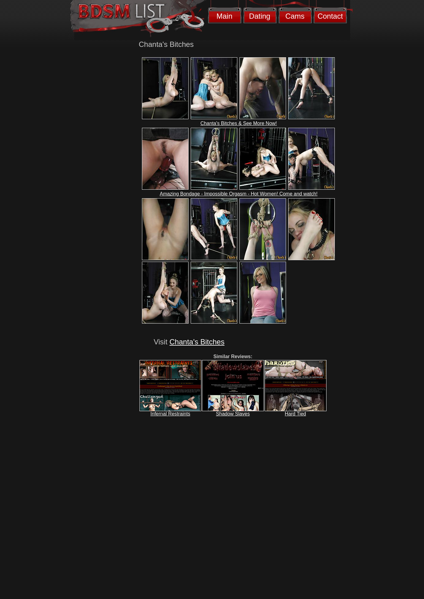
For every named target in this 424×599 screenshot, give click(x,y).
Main (224, 16)
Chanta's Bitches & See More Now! (239, 123)
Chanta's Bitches (197, 342)
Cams (295, 16)
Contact (330, 16)
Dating (259, 16)
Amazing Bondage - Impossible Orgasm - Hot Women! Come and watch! (239, 193)
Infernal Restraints (170, 413)
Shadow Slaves (233, 413)
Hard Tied (295, 413)
